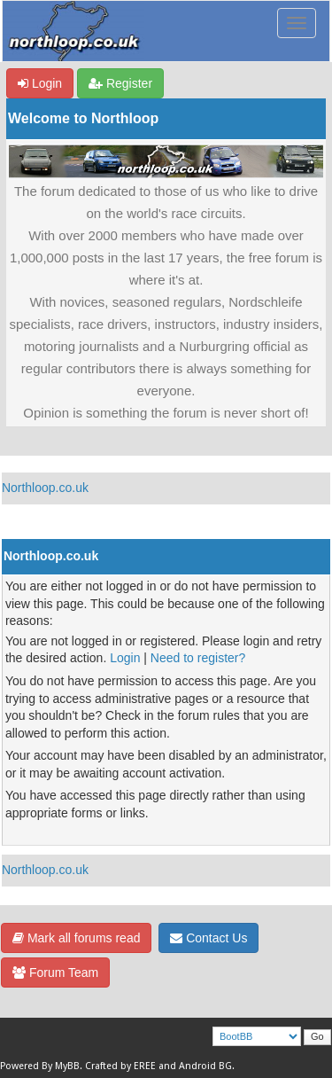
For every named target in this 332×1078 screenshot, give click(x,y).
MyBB (67, 1066)
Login (40, 83)
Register (120, 83)
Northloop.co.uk (45, 487)
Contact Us (208, 938)
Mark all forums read (76, 938)
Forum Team (55, 972)
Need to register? (198, 658)
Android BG (205, 1066)
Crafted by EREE (120, 1066)
